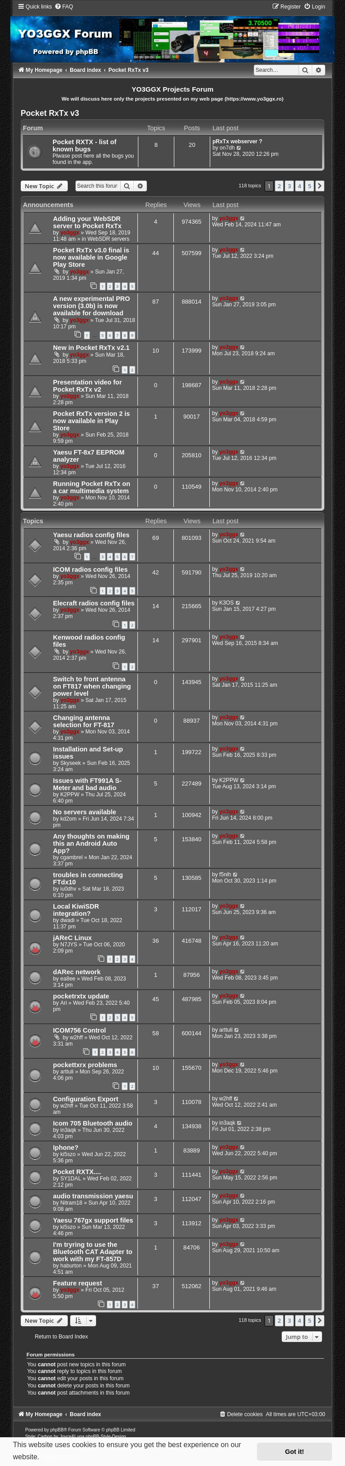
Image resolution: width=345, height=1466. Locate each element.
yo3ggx (69, 233)
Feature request (77, 1283)
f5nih (225, 874)
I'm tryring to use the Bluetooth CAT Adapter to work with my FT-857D (93, 1252)
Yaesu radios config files (91, 535)
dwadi (67, 920)
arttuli (226, 1030)
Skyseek (70, 763)
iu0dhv (68, 889)
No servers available (84, 812)
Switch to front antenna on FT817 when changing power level (92, 686)
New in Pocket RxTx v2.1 (91, 347)
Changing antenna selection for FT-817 (83, 721)
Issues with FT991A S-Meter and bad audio (87, 784)
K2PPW (69, 794)
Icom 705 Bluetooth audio (93, 1123)
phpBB (57, 1429)
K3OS (226, 603)
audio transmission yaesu (93, 1196)
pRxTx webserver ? (237, 141)
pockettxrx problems (85, 1065)
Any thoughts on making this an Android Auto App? (91, 843)
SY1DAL (70, 1178)
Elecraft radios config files (94, 603)
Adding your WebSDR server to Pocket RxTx (87, 222)
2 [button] (279, 186)
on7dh (227, 148)
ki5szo (67, 1154)
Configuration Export (85, 1099)
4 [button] (299, 186)
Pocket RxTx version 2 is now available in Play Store (91, 421)
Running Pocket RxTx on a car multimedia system (91, 487)
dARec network (77, 972)
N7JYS (68, 944)
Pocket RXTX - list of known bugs (84, 145)
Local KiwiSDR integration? (76, 910)
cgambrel (71, 857)
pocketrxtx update (81, 996)
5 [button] (309, 186)
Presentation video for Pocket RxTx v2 (87, 386)
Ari (63, 1003)
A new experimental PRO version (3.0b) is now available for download (91, 306)
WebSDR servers (108, 239)
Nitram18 (71, 1203)
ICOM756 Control (79, 1030)
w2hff (76, 1037)
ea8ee (67, 979)
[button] (319, 186)
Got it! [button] (294, 1451)
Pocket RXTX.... (77, 1171)
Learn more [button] (61, 1457)
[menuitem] (63, 7)
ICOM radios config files (90, 569)
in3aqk (68, 1130)
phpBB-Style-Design (106, 1436)
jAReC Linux (72, 937)
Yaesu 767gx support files (93, 1220)
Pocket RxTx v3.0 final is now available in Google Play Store (91, 257)
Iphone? (65, 1147)
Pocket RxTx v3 (50, 113)
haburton (71, 1266)
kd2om (68, 819)
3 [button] (289, 186)
